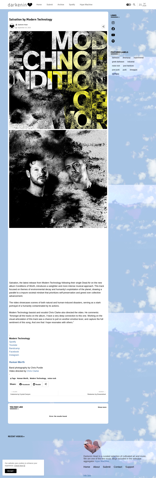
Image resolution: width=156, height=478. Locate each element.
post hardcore (128, 66)
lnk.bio (87, 475)
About (96, 467)
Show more (102, 407)
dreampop (126, 58)
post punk (116, 70)
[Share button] (46, 384)
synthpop (115, 74)
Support (129, 467)
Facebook (14, 351)
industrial (130, 62)
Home (39, 5)
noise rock (52, 378)
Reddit (38, 384)
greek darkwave (118, 62)
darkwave (115, 58)
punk (125, 70)
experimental (139, 58)
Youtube (13, 345)
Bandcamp (14, 348)
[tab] (39, 4)
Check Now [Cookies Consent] (18, 466)
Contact (118, 467)
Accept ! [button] (10, 471)
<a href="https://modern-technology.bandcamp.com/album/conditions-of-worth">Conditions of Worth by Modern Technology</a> (58, 330)
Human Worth (17, 362)
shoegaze (133, 70)
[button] (128, 4)
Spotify (72, 5)
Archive (61, 5)
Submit (50, 5)
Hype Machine (86, 5)
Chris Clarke (33, 371)
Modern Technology (38, 378)
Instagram (14, 355)
